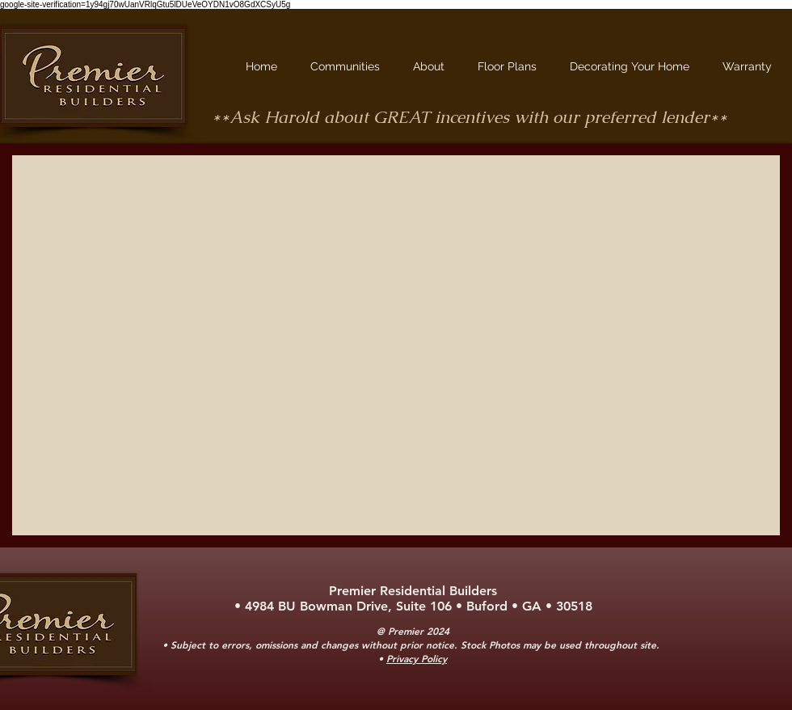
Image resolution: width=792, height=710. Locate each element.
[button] (349, 66)
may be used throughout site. (593, 644)
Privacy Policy (416, 658)
